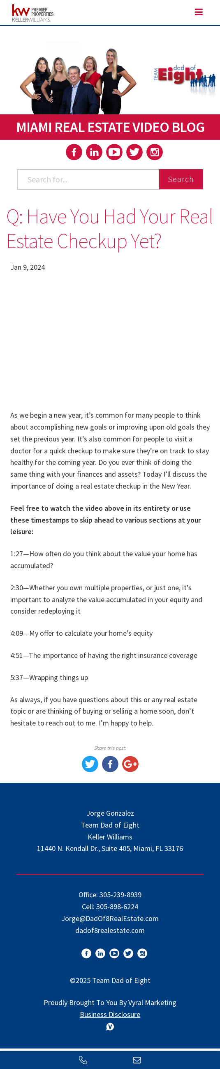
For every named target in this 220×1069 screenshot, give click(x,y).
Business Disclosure (110, 1014)
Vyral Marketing (152, 1002)
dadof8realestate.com (110, 930)
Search (181, 179)
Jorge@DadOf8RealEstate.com (110, 918)
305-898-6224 (117, 906)
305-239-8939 (120, 894)
